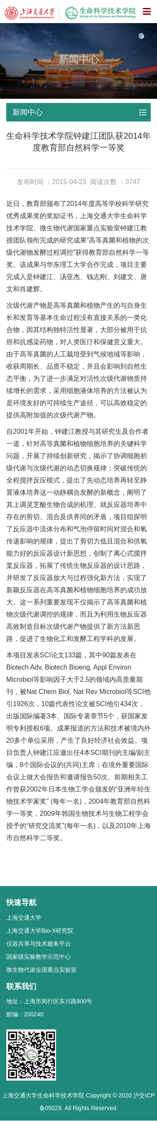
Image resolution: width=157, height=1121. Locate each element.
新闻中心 (28, 112)
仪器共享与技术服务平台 (38, 943)
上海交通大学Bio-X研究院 (39, 930)
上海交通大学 (23, 917)
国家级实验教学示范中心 (38, 956)
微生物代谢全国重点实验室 (41, 969)
